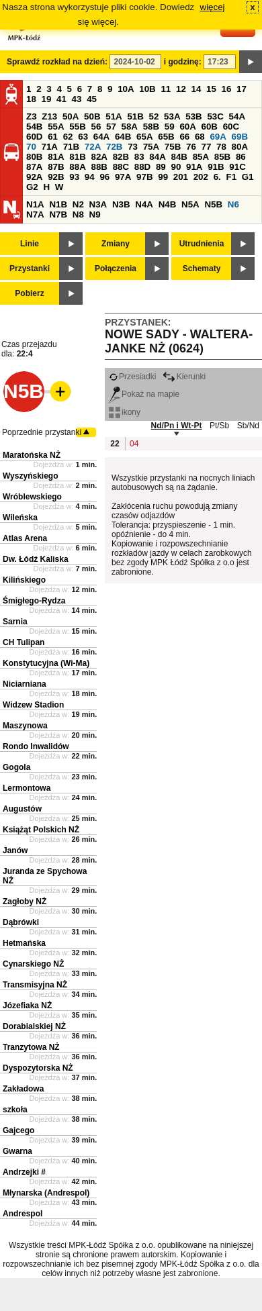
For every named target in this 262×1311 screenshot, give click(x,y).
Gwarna (17, 1151)
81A (56, 157)
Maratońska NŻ (31, 455)
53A (172, 116)
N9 (95, 214)
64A (101, 137)
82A (99, 157)
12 (181, 89)
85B (222, 157)
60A (187, 127)
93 (74, 177)
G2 (32, 187)
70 (31, 147)
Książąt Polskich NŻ (41, 829)
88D (142, 167)
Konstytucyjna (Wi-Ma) (46, 663)
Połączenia (115, 268)
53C (215, 116)
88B (99, 167)
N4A (144, 204)
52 (154, 116)
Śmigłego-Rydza (34, 600)
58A (130, 127)
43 (77, 99)
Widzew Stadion (33, 705)
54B (34, 127)
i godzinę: (183, 61)
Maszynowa (25, 725)
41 (61, 99)
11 (166, 89)
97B (144, 177)
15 (211, 89)
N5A (190, 204)
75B (173, 147)
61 (53, 137)
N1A (35, 204)
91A (194, 167)
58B (151, 127)
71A (50, 147)
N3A (98, 204)
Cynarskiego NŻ (33, 964)
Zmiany (115, 243)
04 (134, 443)
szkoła (15, 1109)
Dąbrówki (21, 922)
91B (216, 167)
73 (133, 147)
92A (34, 177)
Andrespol (22, 1213)
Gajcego (18, 1130)
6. (217, 177)
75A (151, 147)
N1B (58, 204)
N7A (35, 214)
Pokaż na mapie (144, 394)
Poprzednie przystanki (41, 432)
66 (184, 137)
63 (83, 137)
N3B (121, 204)
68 (200, 137)
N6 (233, 204)
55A (56, 127)
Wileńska (20, 517)
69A (218, 137)
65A (144, 137)
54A (237, 116)
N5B (213, 204)
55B (77, 127)
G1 (248, 177)
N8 (78, 214)
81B (77, 157)
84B (179, 157)
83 (139, 157)
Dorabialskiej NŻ (34, 1026)
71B (71, 147)
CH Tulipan (23, 642)
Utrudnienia (201, 243)
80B (34, 157)
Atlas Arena (25, 538)
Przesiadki (132, 376)
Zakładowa (23, 1089)
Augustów (22, 809)
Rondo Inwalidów (36, 746)
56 (96, 127)
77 (207, 147)
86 (241, 157)
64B (123, 137)
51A (113, 116)
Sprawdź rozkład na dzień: (57, 61)
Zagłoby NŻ (24, 901)
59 (170, 127)
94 (90, 177)
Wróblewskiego (32, 496)
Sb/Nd (248, 425)
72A (93, 147)
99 (163, 177)
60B (210, 127)
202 (200, 177)
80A (240, 147)
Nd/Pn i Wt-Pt (176, 425)
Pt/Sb (219, 425)
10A (126, 89)
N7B (58, 214)
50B (92, 116)
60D (34, 137)
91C (237, 167)
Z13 (49, 116)
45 (92, 99)
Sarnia (15, 621)
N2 (78, 204)
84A (157, 157)
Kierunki (184, 376)
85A (201, 157)
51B (135, 116)
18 (31, 99)
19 (47, 99)
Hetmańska (24, 943)
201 (180, 177)
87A (34, 167)
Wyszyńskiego (30, 476)
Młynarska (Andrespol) (46, 1193)
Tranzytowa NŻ (31, 1047)
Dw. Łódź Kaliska (36, 559)
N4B (168, 204)
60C (231, 127)
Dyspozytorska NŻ (38, 1068)
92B (56, 177)
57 (111, 127)
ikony (124, 412)
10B (147, 89)
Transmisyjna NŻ (35, 984)
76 (191, 147)
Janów (15, 850)
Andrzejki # (24, 1172)
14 (196, 89)
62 (68, 137)
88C (121, 167)
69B (240, 137)
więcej (212, 7)
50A (70, 116)
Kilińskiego (24, 580)
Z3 (31, 116)
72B (114, 147)
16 (227, 89)
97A (123, 177)
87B (56, 167)
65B (166, 137)
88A (77, 167)
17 (241, 89)
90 (176, 167)
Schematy (202, 268)
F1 (231, 177)
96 (104, 177)
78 (221, 147)
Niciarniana (24, 684)
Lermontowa (26, 788)
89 (161, 167)
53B (193, 116)
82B (121, 157)
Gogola (16, 767)
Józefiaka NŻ (27, 1005)
